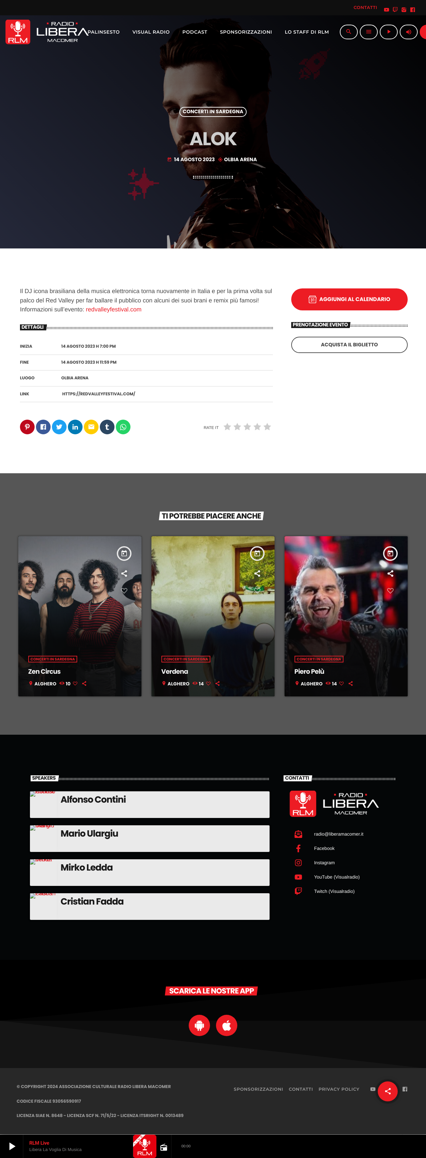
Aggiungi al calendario (349, 299)
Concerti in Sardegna (213, 112)
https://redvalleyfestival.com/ (98, 394)
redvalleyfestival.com (113, 309)
